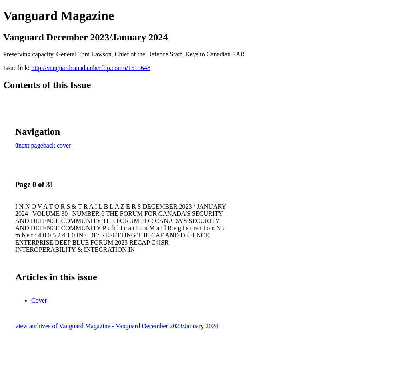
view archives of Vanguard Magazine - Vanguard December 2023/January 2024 (116, 326)
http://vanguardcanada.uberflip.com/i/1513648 (90, 67)
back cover (57, 145)
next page (30, 145)
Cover (39, 300)
